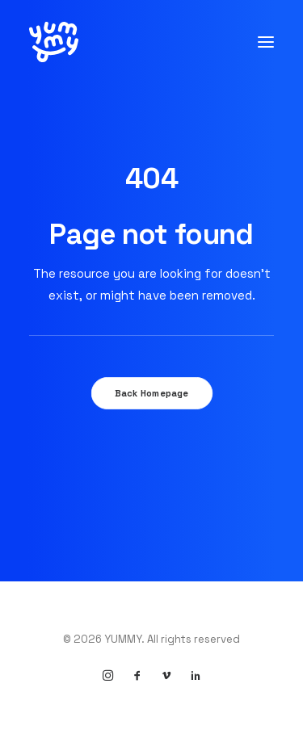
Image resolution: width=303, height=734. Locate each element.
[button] (266, 42)
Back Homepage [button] (151, 393)
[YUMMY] (53, 42)
